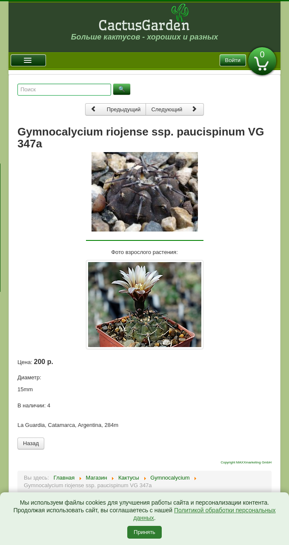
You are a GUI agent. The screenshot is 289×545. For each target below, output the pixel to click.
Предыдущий (116, 109)
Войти (232, 60)
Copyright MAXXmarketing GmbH (246, 462)
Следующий (174, 109)
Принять (144, 532)
